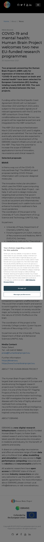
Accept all (22, 288)
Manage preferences (22, 294)
